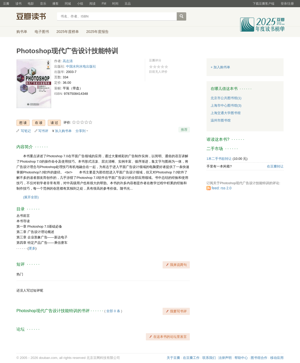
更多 (32, 248)
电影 (31, 3)
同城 (68, 3)
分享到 (81, 131)
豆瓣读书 (35, 17)
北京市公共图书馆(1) (226, 98)
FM (104, 3)
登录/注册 (287, 3)
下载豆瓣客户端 (263, 3)
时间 (115, 3)
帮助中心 (241, 358)
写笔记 (26, 131)
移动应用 (277, 358)
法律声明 (225, 358)
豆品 (128, 3)
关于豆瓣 (173, 358)
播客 (55, 3)
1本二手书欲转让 (219, 159)
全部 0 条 (113, 311)
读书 (18, 3)
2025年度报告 (97, 32)
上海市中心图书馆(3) (226, 105)
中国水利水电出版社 (81, 66)
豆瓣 (6, 3)
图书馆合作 (259, 358)
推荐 (184, 130)
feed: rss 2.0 (221, 188)
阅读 (92, 3)
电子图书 (42, 32)
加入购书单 (63, 131)
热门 (19, 274)
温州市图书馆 (221, 120)
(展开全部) (31, 197)
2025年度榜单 (68, 32)
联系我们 (209, 358)
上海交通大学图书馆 (226, 113)
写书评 (43, 131)
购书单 (21, 32)
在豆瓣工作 (191, 358)
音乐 (43, 3)
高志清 (68, 61)
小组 (80, 3)
